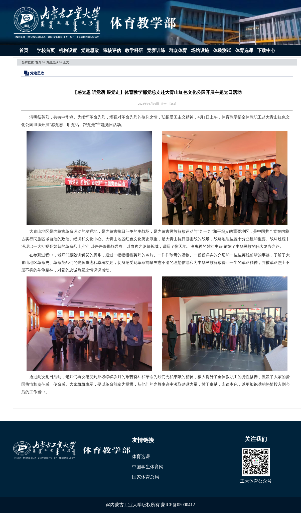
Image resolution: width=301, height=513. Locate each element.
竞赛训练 (156, 50)
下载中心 (266, 50)
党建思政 (90, 50)
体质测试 (222, 50)
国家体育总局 (145, 477)
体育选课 (244, 50)
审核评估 (112, 50)
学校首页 (46, 50)
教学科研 (134, 50)
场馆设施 (200, 50)
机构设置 (68, 50)
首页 (23, 50)
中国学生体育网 (148, 466)
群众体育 (178, 50)
